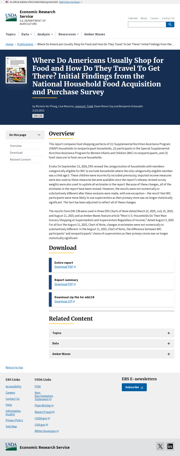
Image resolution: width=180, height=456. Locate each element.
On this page (17, 135)
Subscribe (132, 387)
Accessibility (13, 386)
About (144, 18)
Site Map (11, 426)
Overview (16, 146)
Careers (154, 18)
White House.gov (45, 431)
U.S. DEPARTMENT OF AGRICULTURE (33, 22)
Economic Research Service (37, 14)
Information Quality (13, 412)
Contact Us (168, 18)
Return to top (14, 367)
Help (9, 405)
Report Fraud (43, 412)
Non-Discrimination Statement (44, 396)
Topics (11, 34)
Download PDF (63, 267)
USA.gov (40, 425)
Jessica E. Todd (84, 106)
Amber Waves (94, 34)
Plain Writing (43, 405)
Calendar (133, 18)
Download (16, 153)
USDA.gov (41, 418)
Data (55, 343)
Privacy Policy (14, 420)
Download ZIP (63, 301)
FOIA (38, 386)
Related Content (20, 159)
